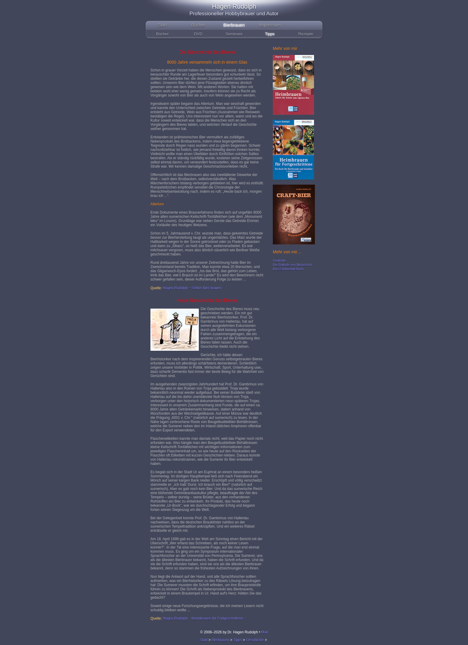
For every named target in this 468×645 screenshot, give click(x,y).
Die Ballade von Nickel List (292, 264)
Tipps (270, 34)
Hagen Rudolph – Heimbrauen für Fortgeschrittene (203, 618)
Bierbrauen (234, 25)
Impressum (270, 25)
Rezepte (305, 34)
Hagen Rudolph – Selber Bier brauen (192, 288)
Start (162, 25)
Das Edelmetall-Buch (288, 269)
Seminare (233, 34)
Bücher (198, 25)
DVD (198, 34)
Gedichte (279, 260)
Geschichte (255, 640)
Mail (264, 632)
